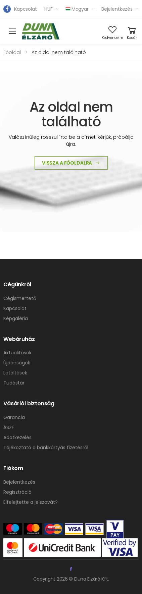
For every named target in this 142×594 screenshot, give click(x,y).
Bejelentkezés (117, 9)
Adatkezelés (17, 437)
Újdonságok (16, 362)
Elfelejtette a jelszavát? (30, 502)
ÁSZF (8, 427)
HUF (48, 9)
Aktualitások (17, 352)
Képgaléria (15, 318)
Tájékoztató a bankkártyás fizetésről (45, 447)
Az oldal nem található (59, 52)
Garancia (14, 417)
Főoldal (12, 52)
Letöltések (15, 372)
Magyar (77, 9)
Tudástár (14, 382)
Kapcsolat (25, 9)
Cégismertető (19, 298)
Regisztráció (17, 492)
